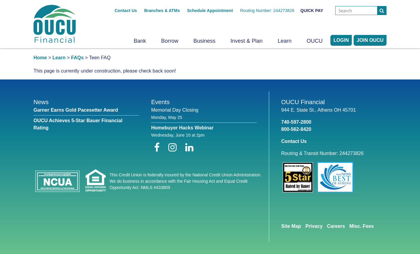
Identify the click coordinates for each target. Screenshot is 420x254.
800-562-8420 (296, 129)
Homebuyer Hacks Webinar (182, 127)
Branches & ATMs (162, 10)
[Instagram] (173, 147)
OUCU (315, 41)
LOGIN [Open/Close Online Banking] (341, 40)
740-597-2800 (296, 122)
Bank (140, 41)
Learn (284, 41)
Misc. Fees (361, 226)
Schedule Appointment (210, 10)
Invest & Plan (246, 41)
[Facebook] (158, 147)
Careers (336, 226)
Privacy (314, 226)
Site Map (291, 226)
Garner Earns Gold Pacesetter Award (75, 110)
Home (40, 57)
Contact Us (126, 10)
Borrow (169, 41)
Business (204, 41)
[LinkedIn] (189, 147)
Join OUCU (370, 40)
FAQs (77, 57)
